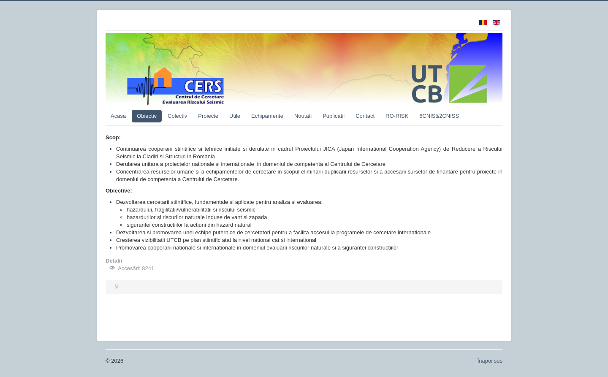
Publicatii (334, 116)
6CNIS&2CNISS (439, 116)
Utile (234, 116)
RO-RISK (396, 116)
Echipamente (267, 116)
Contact (365, 116)
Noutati (303, 116)
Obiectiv (147, 116)
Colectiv (177, 116)
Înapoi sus (490, 361)
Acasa (118, 116)
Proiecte (208, 116)
